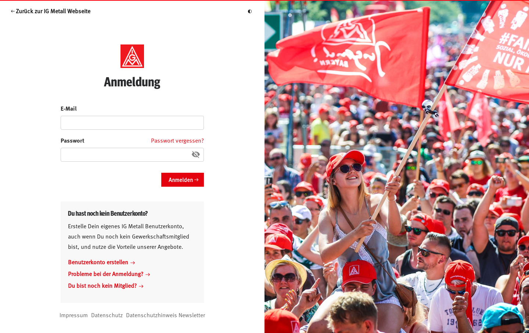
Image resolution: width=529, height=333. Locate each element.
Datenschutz (107, 315)
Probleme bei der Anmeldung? (109, 273)
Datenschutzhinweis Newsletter (165, 315)
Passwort (72, 140)
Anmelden (181, 179)
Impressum (74, 315)
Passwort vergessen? (177, 140)
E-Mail (69, 108)
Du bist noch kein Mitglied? (105, 285)
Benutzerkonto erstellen (101, 262)
